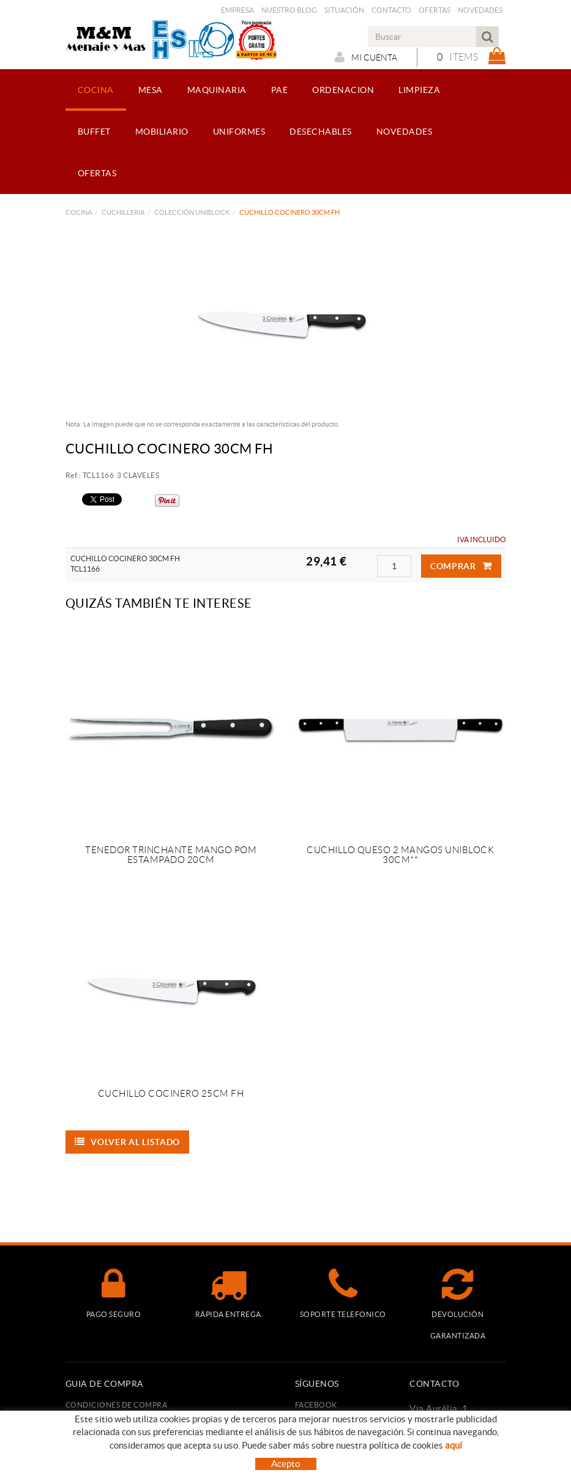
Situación (344, 10)
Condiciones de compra (116, 1405)
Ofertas (434, 10)
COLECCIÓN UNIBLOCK (192, 212)
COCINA (78, 212)
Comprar (461, 566)
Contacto (391, 10)
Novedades (480, 10)
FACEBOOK (316, 1405)
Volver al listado (128, 1142)
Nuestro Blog (289, 10)
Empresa (237, 10)
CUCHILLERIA (123, 212)
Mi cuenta (366, 57)
